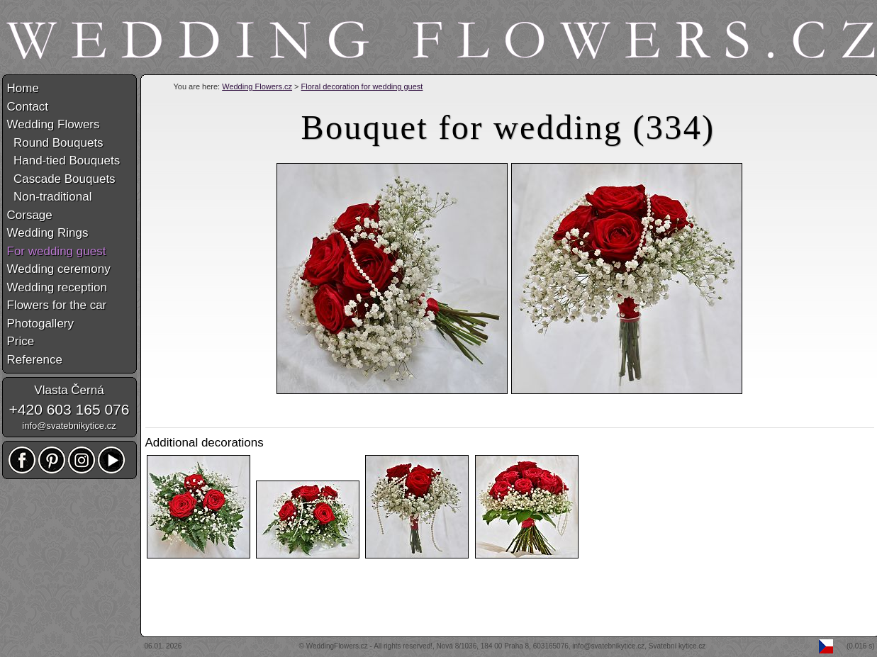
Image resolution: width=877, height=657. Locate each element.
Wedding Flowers (53, 124)
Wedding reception (57, 287)
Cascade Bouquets (61, 179)
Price (21, 341)
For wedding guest (56, 251)
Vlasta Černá (69, 390)
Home (23, 88)
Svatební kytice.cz (677, 646)
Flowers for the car (57, 305)
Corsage (29, 215)
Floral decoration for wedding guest (362, 86)
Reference (34, 359)
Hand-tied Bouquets (64, 160)
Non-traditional (49, 196)
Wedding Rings (48, 233)
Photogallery (40, 323)
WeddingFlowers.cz (337, 646)
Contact (28, 106)
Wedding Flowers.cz (257, 86)
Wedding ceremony (59, 269)
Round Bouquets (55, 143)
